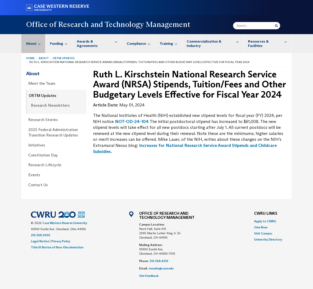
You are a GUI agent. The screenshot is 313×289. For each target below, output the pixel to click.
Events (34, 175)
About (35, 43)
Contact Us (38, 185)
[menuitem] (33, 43)
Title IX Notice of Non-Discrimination (57, 247)
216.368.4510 (159, 261)
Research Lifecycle (44, 165)
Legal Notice (40, 241)
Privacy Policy (60, 241)
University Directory (268, 239)
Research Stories (43, 119)
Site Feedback (149, 276)
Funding (61, 43)
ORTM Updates (64, 58)
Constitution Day (43, 155)
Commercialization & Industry (215, 41)
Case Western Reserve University (64, 223)
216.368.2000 (40, 235)
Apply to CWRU (265, 221)
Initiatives (36, 145)
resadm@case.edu (161, 268)
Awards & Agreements (99, 41)
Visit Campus (263, 233)
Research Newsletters (50, 105)
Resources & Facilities (269, 41)
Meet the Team (41, 83)
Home (30, 58)
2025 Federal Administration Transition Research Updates (53, 132)
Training (171, 43)
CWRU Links (265, 213)
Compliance (141, 43)
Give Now (260, 227)
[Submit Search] (276, 25)
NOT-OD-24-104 (132, 121)
